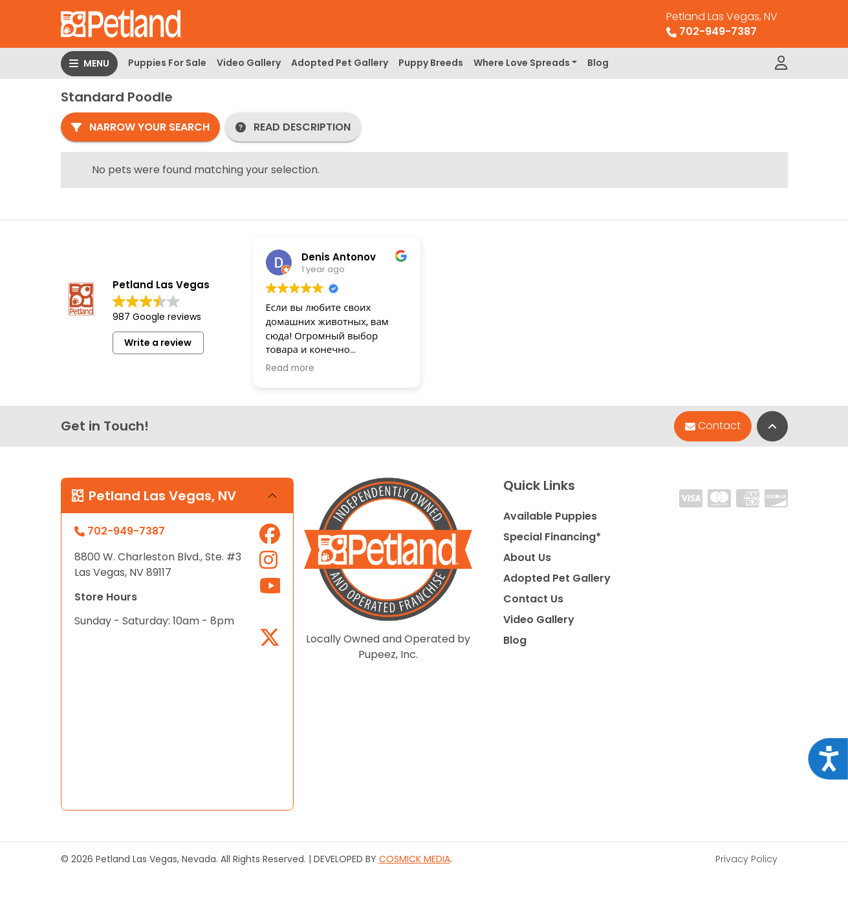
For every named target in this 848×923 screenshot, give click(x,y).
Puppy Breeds (430, 62)
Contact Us (533, 598)
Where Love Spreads (521, 62)
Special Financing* (552, 536)
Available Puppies (550, 516)
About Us (527, 557)
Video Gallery (249, 62)
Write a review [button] (157, 342)
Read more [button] (290, 368)
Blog (598, 62)
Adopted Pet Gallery (339, 62)
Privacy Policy (746, 859)
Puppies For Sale (167, 62)
